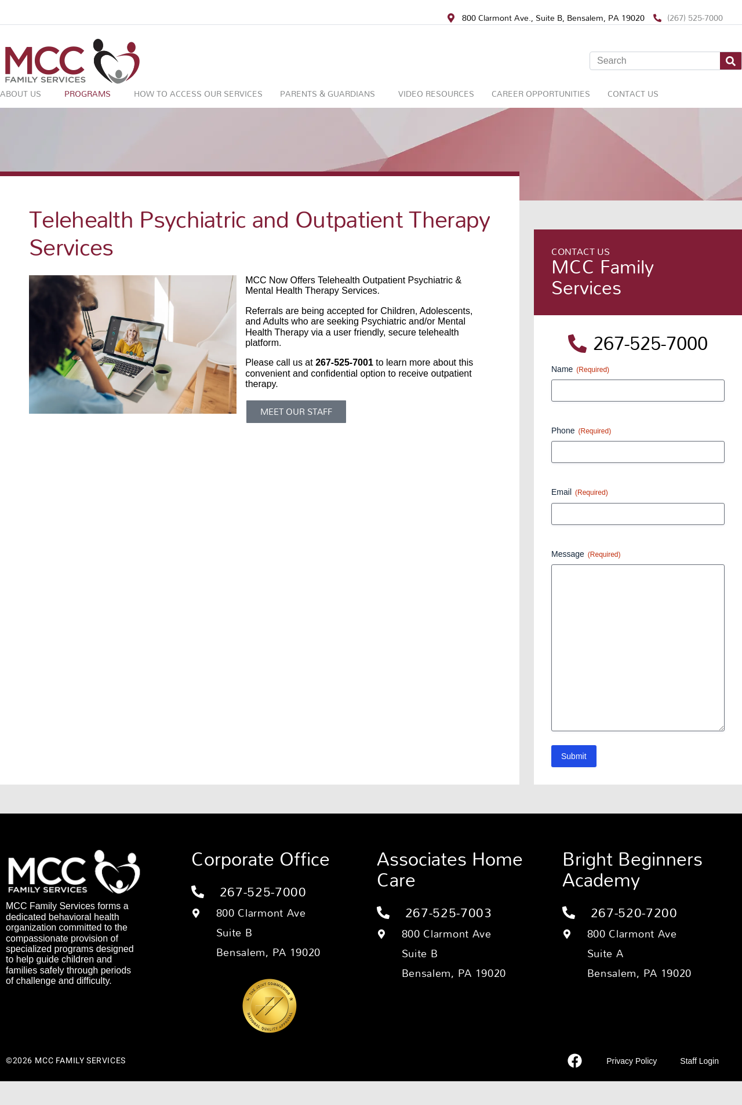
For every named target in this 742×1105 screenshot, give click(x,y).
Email (579, 492)
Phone (581, 431)
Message (586, 554)
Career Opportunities (541, 93)
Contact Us (633, 93)
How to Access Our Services (198, 93)
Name (580, 369)
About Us (20, 93)
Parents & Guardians (327, 93)
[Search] (730, 61)
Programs (87, 93)
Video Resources (436, 93)
